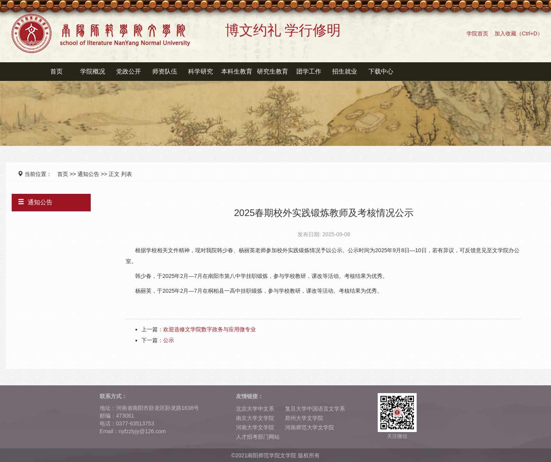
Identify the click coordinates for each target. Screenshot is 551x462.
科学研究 (200, 71)
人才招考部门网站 (258, 437)
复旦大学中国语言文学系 (315, 409)
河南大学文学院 (255, 427)
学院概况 (92, 71)
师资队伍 (164, 71)
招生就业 (344, 71)
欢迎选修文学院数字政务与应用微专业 (209, 329)
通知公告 (88, 174)
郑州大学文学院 (304, 418)
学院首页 (477, 33)
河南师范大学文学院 (309, 427)
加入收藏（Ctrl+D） (519, 33)
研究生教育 (272, 71)
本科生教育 (236, 71)
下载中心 (380, 71)
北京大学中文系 (255, 409)
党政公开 (128, 71)
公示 (168, 340)
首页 (56, 71)
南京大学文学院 (255, 418)
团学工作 (308, 71)
